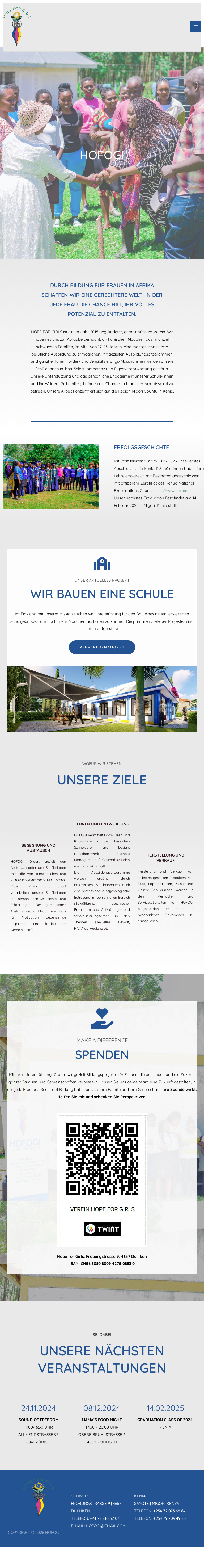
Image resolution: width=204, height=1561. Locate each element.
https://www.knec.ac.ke (175, 490)
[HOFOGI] (19, 28)
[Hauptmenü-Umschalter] (196, 29)
